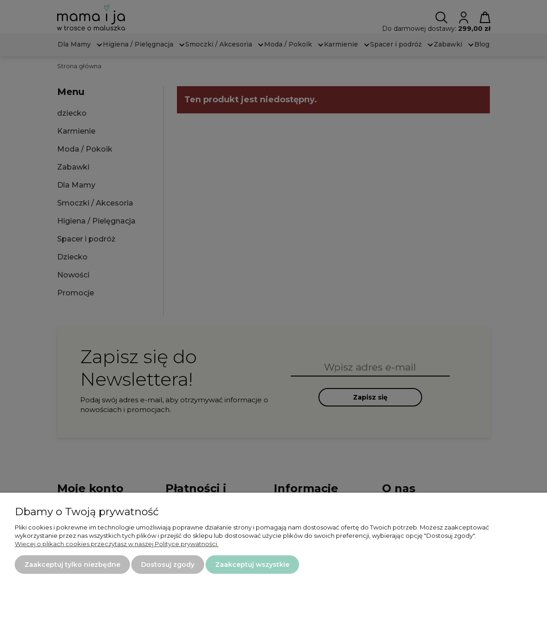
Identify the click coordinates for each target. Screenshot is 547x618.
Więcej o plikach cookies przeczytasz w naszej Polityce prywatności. (116, 543)
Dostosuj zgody (167, 564)
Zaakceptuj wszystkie (252, 564)
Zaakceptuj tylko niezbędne (72, 564)
